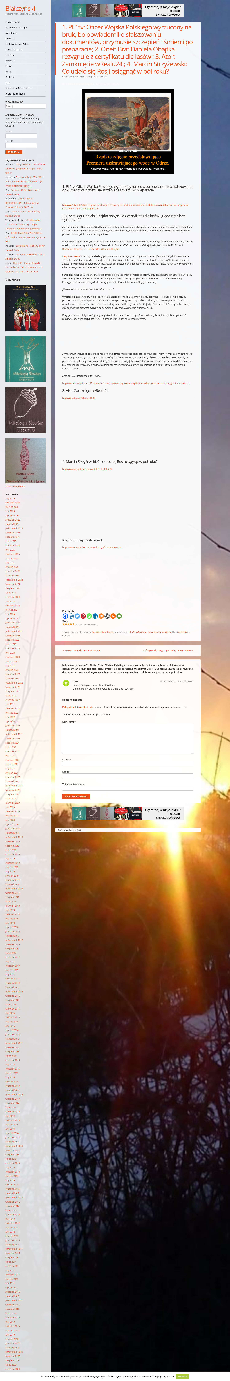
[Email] (119, 616)
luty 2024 (10, 614)
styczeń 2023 (12, 669)
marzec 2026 (11, 506)
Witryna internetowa (73, 783)
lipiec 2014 (10, 1107)
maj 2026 (10, 498)
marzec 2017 (11, 970)
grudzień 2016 (12, 982)
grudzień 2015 (12, 1034)
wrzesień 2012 (12, 1201)
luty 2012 (10, 1231)
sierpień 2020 (12, 794)
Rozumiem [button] (182, 1376)
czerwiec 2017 (12, 957)
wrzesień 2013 (12, 1150)
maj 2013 (10, 1167)
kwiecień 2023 (12, 656)
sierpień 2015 (12, 1051)
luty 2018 (10, 922)
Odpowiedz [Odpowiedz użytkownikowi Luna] (188, 681)
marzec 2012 (11, 1227)
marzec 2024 (11, 609)
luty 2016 (10, 1025)
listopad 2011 (12, 1244)
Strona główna (12, 22)
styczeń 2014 (12, 1133)
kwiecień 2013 (12, 1171)
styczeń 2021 (12, 772)
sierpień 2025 (12, 536)
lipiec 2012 (10, 1210)
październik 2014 (14, 1094)
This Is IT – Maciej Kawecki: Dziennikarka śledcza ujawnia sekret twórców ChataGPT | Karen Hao (24, 267)
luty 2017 (10, 974)
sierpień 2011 (12, 1257)
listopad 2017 (12, 935)
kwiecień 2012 (12, 1223)
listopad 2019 (12, 832)
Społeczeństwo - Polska (102, 632)
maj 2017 (10, 961)
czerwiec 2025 (12, 545)
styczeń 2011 (12, 1287)
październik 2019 (14, 837)
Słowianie (10, 38)
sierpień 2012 (12, 1206)
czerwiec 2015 (12, 1060)
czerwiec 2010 (12, 1317)
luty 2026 (10, 511)
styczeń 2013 (12, 1184)
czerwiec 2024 (12, 596)
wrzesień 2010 (12, 1304)
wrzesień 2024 (12, 584)
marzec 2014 (11, 1124)
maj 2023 (10, 652)
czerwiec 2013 (12, 1163)
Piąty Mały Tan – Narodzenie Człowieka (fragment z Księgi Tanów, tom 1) (25, 168)
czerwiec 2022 (12, 699)
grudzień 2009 (12, 1343)
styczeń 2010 (12, 1338)
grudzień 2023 (12, 622)
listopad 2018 (12, 884)
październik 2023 (14, 631)
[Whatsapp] (89, 616)
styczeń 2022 (12, 721)
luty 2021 (10, 768)
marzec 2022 (11, 712)
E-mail (66, 771)
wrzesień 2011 (12, 1253)
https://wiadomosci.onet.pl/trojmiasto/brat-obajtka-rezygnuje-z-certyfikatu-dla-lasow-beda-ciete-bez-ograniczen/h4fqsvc (126, 383)
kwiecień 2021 (12, 759)
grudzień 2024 (12, 571)
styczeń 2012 (12, 1236)
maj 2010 (10, 1321)
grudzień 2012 (12, 1188)
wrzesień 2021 (12, 738)
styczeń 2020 (12, 824)
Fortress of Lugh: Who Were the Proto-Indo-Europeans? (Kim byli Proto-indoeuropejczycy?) (24, 181)
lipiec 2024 (10, 592)
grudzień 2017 (12, 931)
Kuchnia (9, 77)
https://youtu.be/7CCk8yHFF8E (78, 397)
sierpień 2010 (12, 1308)
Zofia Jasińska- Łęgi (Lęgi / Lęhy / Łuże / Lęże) (168, 650)
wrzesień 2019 (12, 841)
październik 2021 (14, 734)
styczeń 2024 (12, 618)
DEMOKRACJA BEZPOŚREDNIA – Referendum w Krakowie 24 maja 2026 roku (22, 203)
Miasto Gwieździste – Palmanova (81, 650)
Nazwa (66, 759)
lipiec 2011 (10, 1261)
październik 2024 (14, 579)
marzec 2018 (11, 918)
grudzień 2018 (12, 880)
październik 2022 (14, 682)
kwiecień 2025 (12, 554)
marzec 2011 (11, 1278)
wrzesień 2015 (12, 1047)
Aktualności (11, 33)
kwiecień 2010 (12, 1326)
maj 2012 (10, 1218)
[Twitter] (77, 616)
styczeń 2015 (12, 1081)
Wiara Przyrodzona (15, 93)
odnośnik (182, 632)
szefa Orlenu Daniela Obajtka (103, 248)
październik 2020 (14, 785)
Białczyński (20, 8)
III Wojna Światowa (138, 632)
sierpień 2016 (12, 1000)
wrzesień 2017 (12, 944)
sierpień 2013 (12, 1154)
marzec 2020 (11, 815)
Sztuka (8, 66)
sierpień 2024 (12, 588)
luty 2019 (10, 871)
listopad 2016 (12, 987)
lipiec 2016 (10, 1004)
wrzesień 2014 (12, 1098)
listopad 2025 (12, 524)
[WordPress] (107, 616)
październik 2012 (14, 1197)
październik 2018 (14, 888)
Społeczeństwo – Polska (17, 44)
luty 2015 (10, 1077)
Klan (7, 82)
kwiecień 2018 (12, 914)
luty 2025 (10, 562)
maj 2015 (10, 1064)
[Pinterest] (83, 616)
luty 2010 (10, 1334)
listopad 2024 (12, 575)
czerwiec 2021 (12, 751)
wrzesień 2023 (12, 635)
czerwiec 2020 (12, 802)
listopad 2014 (12, 1090)
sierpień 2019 (12, 845)
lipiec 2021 (10, 747)
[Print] (113, 616)
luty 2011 (10, 1283)
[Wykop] (71, 616)
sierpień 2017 (12, 948)
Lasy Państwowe (71, 256)
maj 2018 (10, 910)
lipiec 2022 (10, 695)
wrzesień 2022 (12, 687)
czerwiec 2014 (12, 1111)
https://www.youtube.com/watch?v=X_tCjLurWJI (87, 468)
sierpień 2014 (12, 1103)
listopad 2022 (12, 678)
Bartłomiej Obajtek (72, 248)
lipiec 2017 (10, 952)
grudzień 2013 (12, 1137)
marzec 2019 (11, 867)
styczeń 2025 (12, 566)
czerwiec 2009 (12, 1369)
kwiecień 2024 (12, 605)
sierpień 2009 (12, 1360)
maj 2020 (10, 807)
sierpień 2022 (12, 691)
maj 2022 (10, 704)
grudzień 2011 (12, 1240)
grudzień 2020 (12, 777)
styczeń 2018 (12, 927)
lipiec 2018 (10, 901)
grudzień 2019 (12, 828)
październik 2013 (14, 1145)
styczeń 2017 (12, 978)
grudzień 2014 (12, 1085)
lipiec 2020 (10, 798)
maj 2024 (10, 601)
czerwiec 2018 (12, 905)
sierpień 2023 (12, 639)
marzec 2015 (11, 1073)
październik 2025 (14, 528)
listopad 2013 (12, 1141)
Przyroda (9, 55)
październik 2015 (14, 1043)
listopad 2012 (12, 1193)
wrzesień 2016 (12, 995)
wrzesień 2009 (12, 1356)
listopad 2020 (12, 781)
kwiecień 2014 (12, 1120)
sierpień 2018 (12, 897)
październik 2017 (14, 940)
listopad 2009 (12, 1347)
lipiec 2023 (10, 644)
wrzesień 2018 (12, 892)
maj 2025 (10, 549)
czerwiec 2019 (12, 854)
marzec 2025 (11, 558)
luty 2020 (10, 819)
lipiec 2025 (10, 541)
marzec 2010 (11, 1330)
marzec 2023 (11, 661)
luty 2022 (10, 717)
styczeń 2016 (12, 1030)
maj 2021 (10, 755)
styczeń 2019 (12, 875)
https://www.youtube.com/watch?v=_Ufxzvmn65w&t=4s (92, 547)
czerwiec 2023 (12, 648)
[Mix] (101, 616)
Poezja (8, 71)
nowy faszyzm (154, 632)
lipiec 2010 (10, 1313)
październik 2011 (14, 1248)
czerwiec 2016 (12, 1008)
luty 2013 (10, 1180)
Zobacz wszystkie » (15, 486)
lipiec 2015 (10, 1055)
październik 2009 (14, 1351)
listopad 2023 (12, 626)
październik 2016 (14, 991)
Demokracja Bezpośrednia (18, 88)
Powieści (9, 60)
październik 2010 (14, 1300)
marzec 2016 (11, 1021)
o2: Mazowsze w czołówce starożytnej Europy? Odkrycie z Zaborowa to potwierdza (23, 224)
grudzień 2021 (12, 725)
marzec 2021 (11, 764)
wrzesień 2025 (12, 532)
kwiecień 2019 (12, 862)
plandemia (166, 632)
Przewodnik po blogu (16, 27)
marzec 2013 (11, 1176)
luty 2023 (10, 665)
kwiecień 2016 (12, 1017)
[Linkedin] (95, 616)
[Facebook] (65, 616)
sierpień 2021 (12, 742)
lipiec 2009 (10, 1364)
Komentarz (69, 721)
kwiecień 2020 (12, 811)
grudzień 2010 (12, 1291)
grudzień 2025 (12, 519)
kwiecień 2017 (12, 965)
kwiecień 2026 (12, 502)
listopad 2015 (12, 1038)
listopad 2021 (12, 729)
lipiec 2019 (10, 850)
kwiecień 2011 (12, 1274)
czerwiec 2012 (12, 1214)
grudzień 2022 (12, 674)
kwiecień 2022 (12, 708)
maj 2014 (10, 1115)
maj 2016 (10, 1013)
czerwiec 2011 (12, 1266)
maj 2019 (10, 858)
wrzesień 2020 (12, 789)
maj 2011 (10, 1270)
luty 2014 (10, 1128)
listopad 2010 (12, 1296)
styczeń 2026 (12, 515)
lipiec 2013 (10, 1158)
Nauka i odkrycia (13, 49)
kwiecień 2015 (12, 1068)
